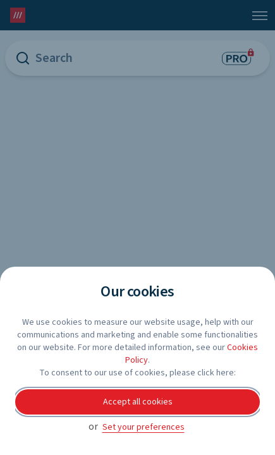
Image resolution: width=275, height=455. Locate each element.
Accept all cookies (138, 402)
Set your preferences (143, 427)
